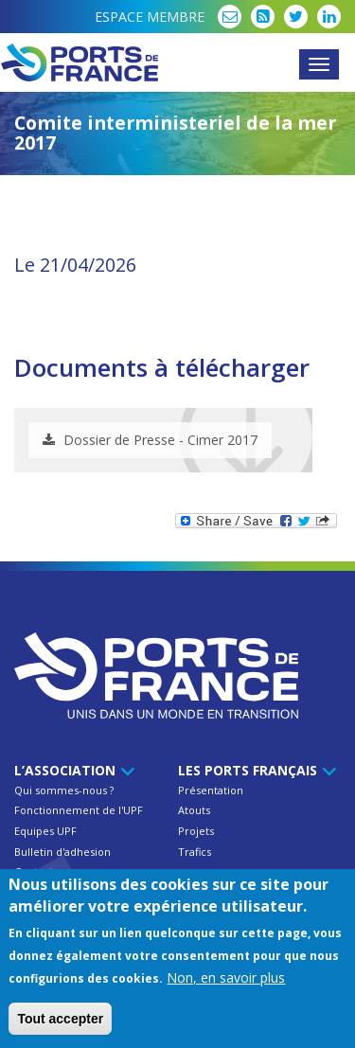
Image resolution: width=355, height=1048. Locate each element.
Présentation (210, 790)
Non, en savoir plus (226, 978)
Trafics (194, 851)
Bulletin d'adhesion (62, 851)
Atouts (194, 810)
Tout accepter (60, 1019)
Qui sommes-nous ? (64, 790)
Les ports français (254, 770)
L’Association (71, 770)
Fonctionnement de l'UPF (78, 810)
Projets (196, 831)
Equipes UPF (45, 831)
